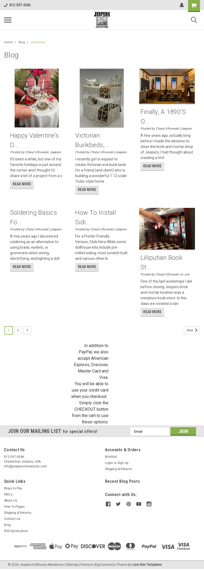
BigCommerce (105, 565)
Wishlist (111, 457)
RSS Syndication (16, 531)
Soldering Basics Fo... (33, 217)
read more (22, 184)
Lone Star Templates (147, 565)
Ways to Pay (13, 488)
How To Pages (14, 506)
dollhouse (38, 42)
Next (193, 330)
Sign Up (122, 463)
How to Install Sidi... (95, 217)
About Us (10, 500)
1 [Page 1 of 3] (9, 330)
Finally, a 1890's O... (163, 116)
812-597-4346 (17, 5)
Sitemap (72, 565)
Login (109, 463)
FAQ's (8, 494)
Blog (22, 42)
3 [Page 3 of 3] (27, 330)
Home (8, 42)
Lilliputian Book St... (161, 262)
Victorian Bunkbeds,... (92, 140)
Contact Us (12, 519)
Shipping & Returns (118, 469)
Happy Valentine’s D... (34, 140)
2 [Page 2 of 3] (18, 330)
